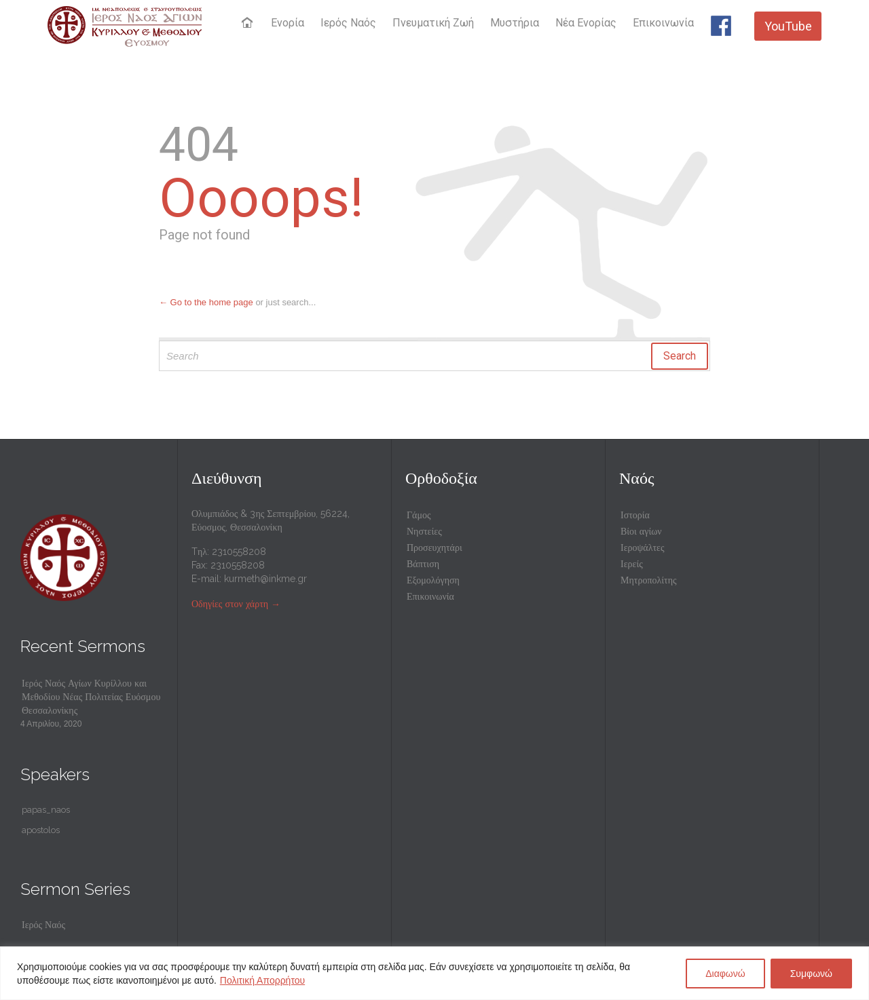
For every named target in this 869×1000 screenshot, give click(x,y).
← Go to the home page (206, 302)
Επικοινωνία (430, 596)
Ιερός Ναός (43, 924)
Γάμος (418, 514)
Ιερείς (632, 563)
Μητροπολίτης (649, 580)
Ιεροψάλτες (642, 547)
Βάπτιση (423, 563)
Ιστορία (635, 514)
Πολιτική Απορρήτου (262, 980)
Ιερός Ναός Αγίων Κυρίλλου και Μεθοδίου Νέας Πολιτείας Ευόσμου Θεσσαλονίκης (91, 697)
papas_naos (46, 810)
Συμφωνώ (811, 973)
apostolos (41, 830)
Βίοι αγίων (641, 531)
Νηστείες (424, 531)
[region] (434, 973)
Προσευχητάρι (434, 547)
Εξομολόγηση (433, 580)
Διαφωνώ (725, 973)
